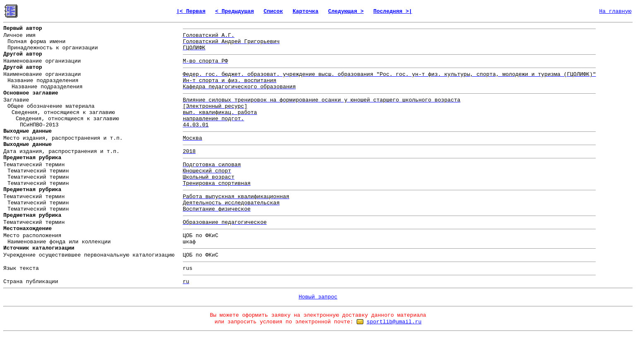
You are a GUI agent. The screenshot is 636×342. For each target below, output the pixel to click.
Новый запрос (318, 297)
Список (273, 11)
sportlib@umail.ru (394, 322)
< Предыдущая (234, 11)
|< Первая (190, 11)
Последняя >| (392, 11)
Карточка (305, 11)
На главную (615, 11)
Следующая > (346, 11)
